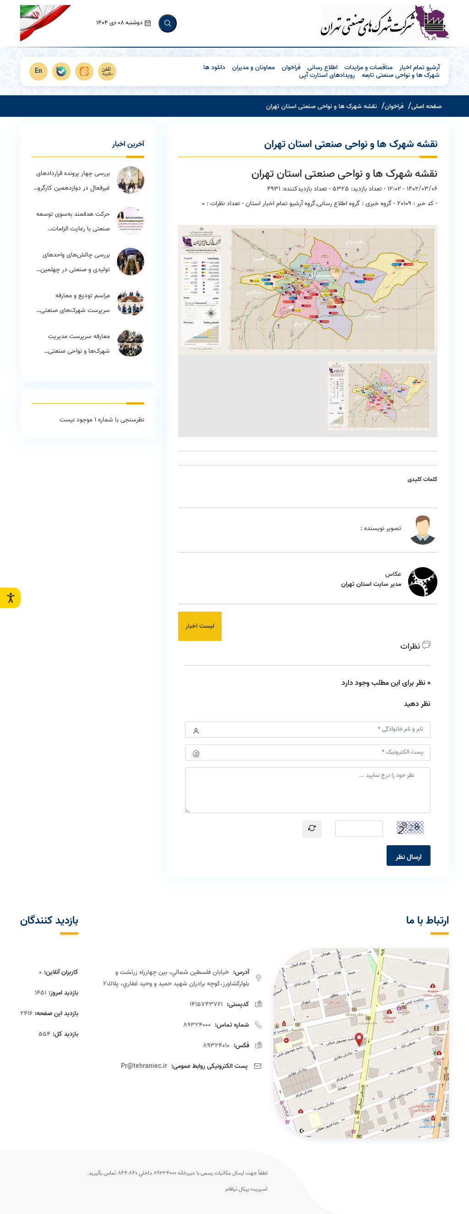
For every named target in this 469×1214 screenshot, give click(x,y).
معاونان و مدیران (253, 67)
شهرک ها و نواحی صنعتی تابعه (401, 74)
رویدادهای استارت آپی (327, 74)
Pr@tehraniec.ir (144, 1065)
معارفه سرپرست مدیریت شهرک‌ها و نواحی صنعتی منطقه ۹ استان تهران (79, 344)
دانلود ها (214, 67)
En (38, 70)
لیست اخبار (199, 625)
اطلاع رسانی (322, 67)
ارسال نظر (408, 856)
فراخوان (291, 67)
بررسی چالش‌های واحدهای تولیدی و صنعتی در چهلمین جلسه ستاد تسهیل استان (75, 262)
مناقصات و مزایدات (368, 67)
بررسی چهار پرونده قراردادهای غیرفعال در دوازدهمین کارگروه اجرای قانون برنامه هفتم (72, 181)
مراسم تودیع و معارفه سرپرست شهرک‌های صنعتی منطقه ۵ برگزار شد (75, 303)
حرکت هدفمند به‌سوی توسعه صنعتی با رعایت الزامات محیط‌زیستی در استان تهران (73, 221)
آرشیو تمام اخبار (419, 67)
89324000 (197, 1024)
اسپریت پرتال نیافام (246, 1188)
